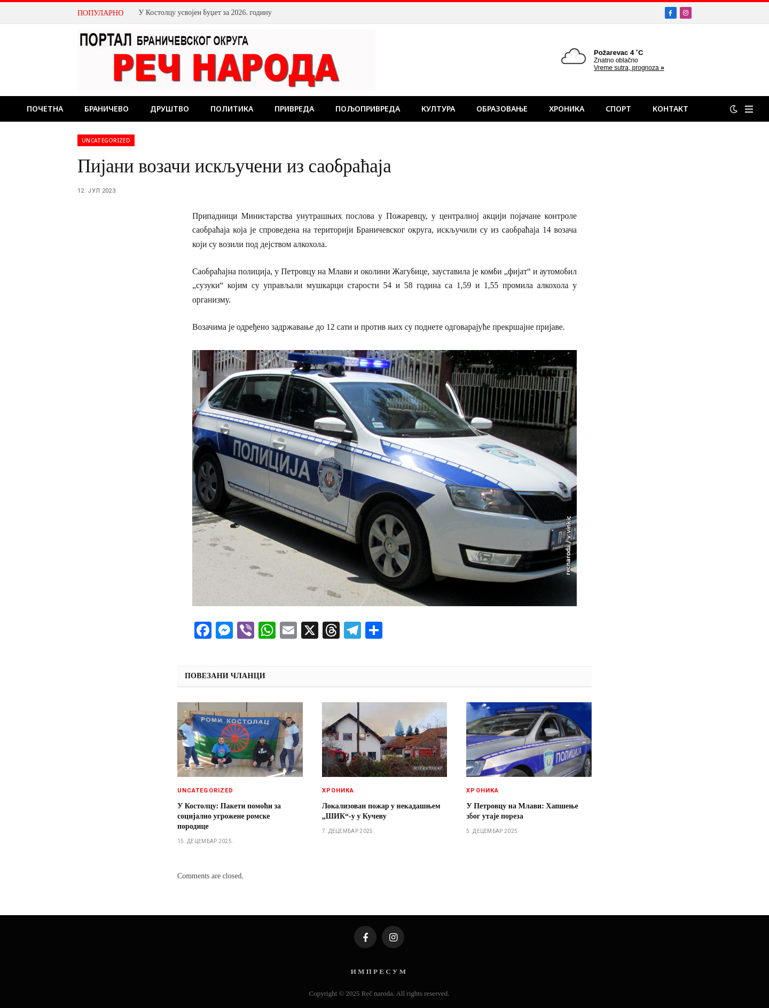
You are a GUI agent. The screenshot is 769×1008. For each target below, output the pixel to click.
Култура (438, 109)
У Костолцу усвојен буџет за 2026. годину (204, 13)
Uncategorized (106, 140)
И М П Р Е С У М (378, 971)
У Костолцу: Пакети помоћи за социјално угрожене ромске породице (229, 816)
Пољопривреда (367, 109)
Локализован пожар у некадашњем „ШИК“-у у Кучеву (381, 811)
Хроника (566, 109)
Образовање (502, 109)
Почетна (45, 109)
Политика (231, 109)
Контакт (670, 109)
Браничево (106, 109)
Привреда (294, 109)
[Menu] (749, 109)
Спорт (618, 109)
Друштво (169, 109)
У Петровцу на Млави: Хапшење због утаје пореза (522, 811)
